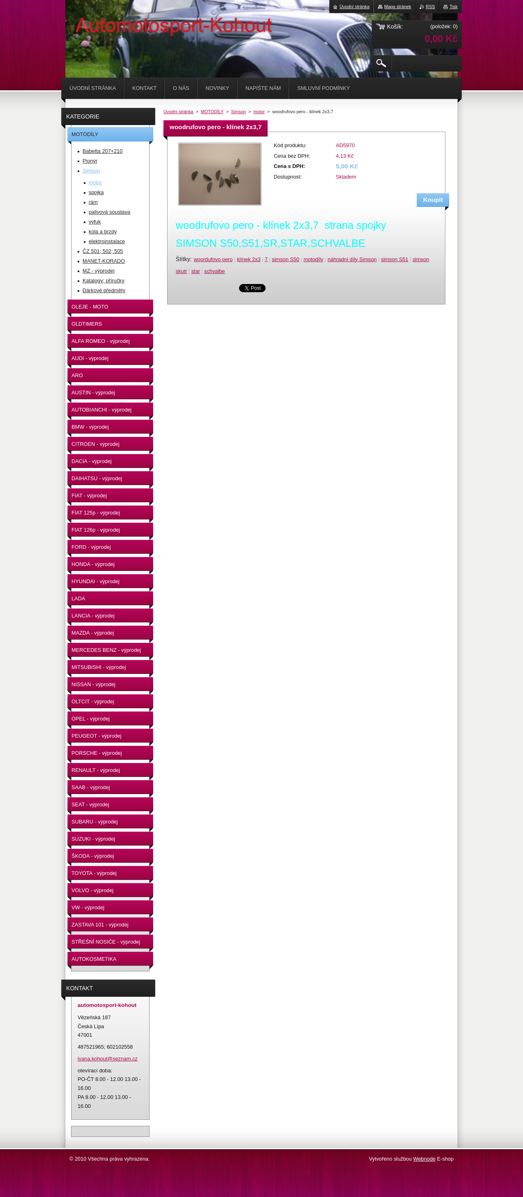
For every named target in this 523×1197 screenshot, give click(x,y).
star (195, 271)
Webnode (424, 1159)
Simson (238, 111)
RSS (430, 6)
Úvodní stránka (178, 111)
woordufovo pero (213, 259)
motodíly (313, 259)
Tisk (453, 6)
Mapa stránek (397, 6)
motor (259, 111)
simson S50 (285, 259)
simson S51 (394, 259)
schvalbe (214, 271)
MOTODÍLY (212, 111)
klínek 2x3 (249, 259)
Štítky (183, 259)
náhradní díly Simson (352, 259)
